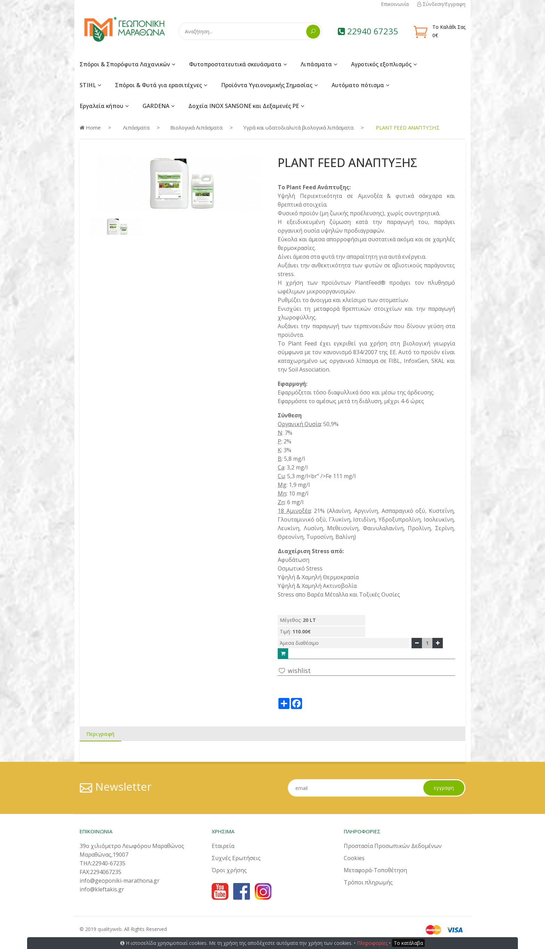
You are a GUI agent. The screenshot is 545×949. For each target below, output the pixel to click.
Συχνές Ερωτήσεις (236, 858)
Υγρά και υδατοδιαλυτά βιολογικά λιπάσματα (298, 127)
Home (90, 127)
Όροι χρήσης (229, 870)
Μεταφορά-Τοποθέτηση (375, 870)
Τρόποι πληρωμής (368, 882)
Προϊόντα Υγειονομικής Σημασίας (266, 85)
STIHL (88, 85)
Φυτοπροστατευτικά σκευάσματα (235, 64)
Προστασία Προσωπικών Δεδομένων (393, 846)
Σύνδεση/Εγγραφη (441, 4)
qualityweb (110, 929)
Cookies (354, 858)
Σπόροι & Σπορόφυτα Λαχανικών (125, 64)
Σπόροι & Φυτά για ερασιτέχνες (158, 85)
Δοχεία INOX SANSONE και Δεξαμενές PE (243, 106)
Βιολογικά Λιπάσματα (196, 127)
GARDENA (156, 106)
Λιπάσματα (316, 64)
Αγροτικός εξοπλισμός (381, 64)
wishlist (294, 670)
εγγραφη (444, 787)
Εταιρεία (223, 846)
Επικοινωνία (395, 4)
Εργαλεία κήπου (101, 106)
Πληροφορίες (372, 943)
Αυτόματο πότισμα (358, 85)
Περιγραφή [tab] (100, 733)
